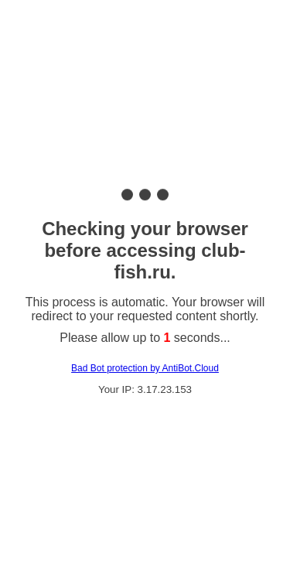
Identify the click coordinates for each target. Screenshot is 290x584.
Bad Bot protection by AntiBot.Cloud (145, 368)
